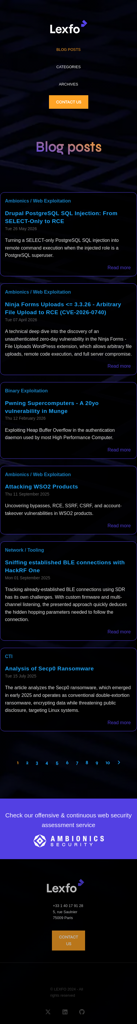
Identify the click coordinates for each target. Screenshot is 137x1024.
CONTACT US (68, 102)
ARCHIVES (68, 84)
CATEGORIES (68, 67)
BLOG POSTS (68, 49)
